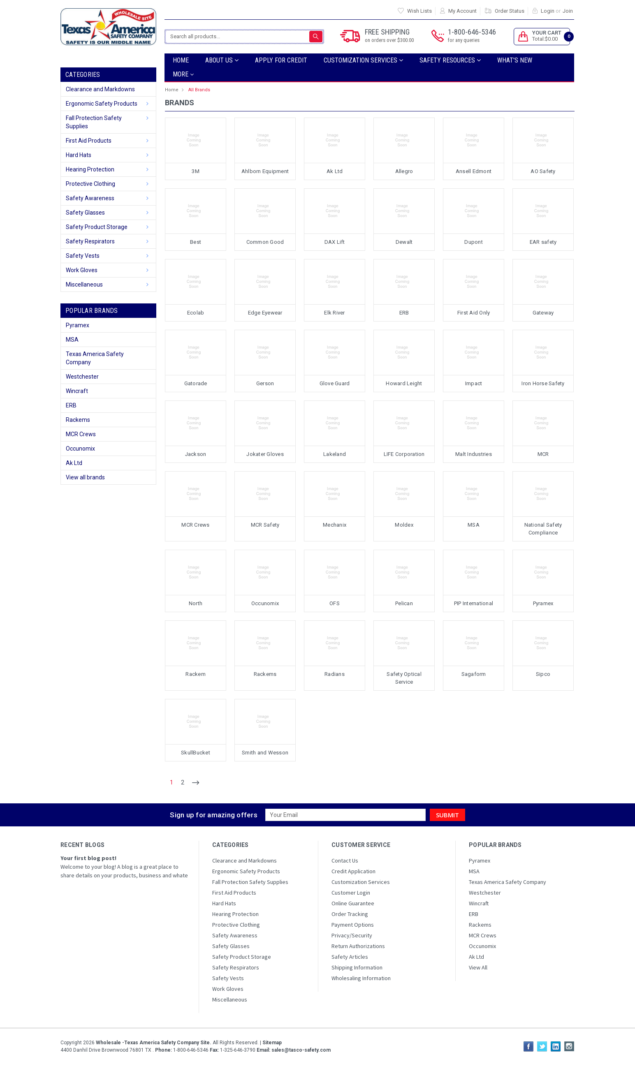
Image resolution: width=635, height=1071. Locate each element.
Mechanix (334, 525)
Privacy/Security (351, 935)
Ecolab (195, 313)
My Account (462, 11)
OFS (334, 603)
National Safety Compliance (543, 529)
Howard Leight (404, 383)
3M (195, 171)
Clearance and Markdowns (100, 89)
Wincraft (77, 391)
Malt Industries (473, 454)
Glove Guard (335, 383)
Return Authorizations (358, 946)
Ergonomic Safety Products (101, 103)
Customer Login (350, 892)
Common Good (265, 242)
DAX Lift (334, 242)
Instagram (569, 1046)
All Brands (199, 90)
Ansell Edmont (473, 171)
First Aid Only (473, 313)
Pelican (404, 603)
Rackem (195, 674)
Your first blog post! (88, 858)
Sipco (543, 674)
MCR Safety (265, 525)
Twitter (542, 1046)
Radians (334, 674)
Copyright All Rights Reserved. (171, 1043)
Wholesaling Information (361, 978)
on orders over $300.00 (389, 40)
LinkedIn (555, 1046)
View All (478, 967)
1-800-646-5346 (472, 36)
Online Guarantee (352, 903)
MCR (543, 454)
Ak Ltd (74, 463)
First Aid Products (88, 140)
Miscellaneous (84, 284)
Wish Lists (419, 11)
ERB (71, 405)
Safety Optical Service (404, 678)
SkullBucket (195, 752)
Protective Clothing (90, 183)
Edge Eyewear (265, 313)
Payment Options (352, 924)
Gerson (265, 383)
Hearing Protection (90, 169)
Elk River (334, 313)
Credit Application (353, 871)
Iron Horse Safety (542, 383)
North (195, 603)
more (183, 74)
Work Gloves (81, 270)
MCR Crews (81, 434)
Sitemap (272, 1043)
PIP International (473, 603)
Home (181, 60)
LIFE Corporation (404, 454)
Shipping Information (356, 967)
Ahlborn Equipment (265, 171)
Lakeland (334, 454)
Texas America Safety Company (95, 358)
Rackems (78, 419)
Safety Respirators (90, 241)
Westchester (82, 376)
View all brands (85, 477)
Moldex (404, 525)
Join (568, 11)
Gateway (543, 313)
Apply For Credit (281, 60)
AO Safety (543, 171)
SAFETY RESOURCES (450, 60)
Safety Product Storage (96, 227)
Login (547, 11)
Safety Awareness (90, 198)
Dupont (473, 242)
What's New (514, 60)
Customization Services (363, 60)
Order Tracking (349, 914)
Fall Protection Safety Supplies (94, 122)
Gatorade (195, 383)
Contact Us (344, 860)
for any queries (464, 40)
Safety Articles (349, 956)
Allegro (404, 171)
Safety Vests (83, 255)
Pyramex (77, 325)
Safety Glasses (85, 212)
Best (195, 242)
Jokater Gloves (265, 454)
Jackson (195, 454)
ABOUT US (222, 60)
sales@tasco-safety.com (300, 1050)
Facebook (528, 1046)
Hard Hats (78, 155)
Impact (473, 383)
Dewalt (404, 242)
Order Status (509, 11)
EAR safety (543, 242)
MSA (72, 339)
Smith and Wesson (265, 752)
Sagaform (473, 674)
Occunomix (80, 448)
